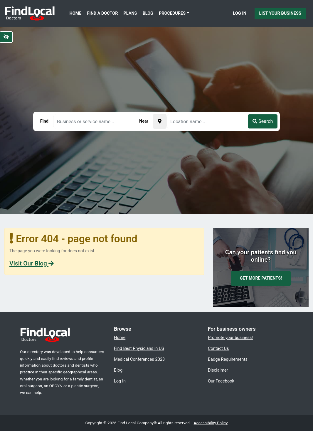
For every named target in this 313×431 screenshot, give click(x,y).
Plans (130, 13)
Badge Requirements (228, 359)
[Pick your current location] (159, 121)
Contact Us (218, 348)
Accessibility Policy (211, 422)
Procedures (172, 13)
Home (76, 13)
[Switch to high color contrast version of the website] (6, 37)
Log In (239, 13)
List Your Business (280, 13)
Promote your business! (230, 337)
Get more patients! (261, 278)
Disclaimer (218, 370)
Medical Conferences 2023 (139, 359)
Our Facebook (221, 381)
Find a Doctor (102, 13)
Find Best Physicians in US (139, 348)
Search (263, 121)
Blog (148, 13)
